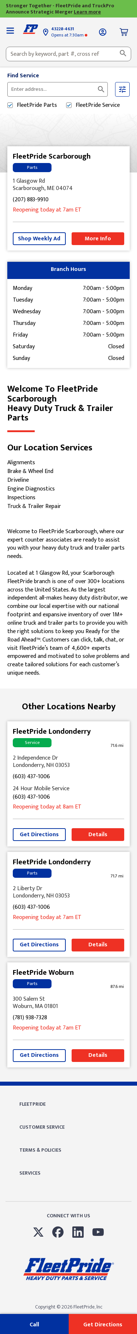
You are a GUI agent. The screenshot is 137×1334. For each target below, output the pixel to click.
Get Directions (39, 834)
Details (97, 834)
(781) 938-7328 (30, 1018)
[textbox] (68, 54)
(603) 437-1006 (31, 777)
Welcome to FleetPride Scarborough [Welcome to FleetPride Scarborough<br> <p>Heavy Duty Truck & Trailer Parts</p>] (68, 403)
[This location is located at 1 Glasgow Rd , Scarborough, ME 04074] (68, 185)
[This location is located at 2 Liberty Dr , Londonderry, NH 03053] (68, 892)
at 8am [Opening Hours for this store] (47, 807)
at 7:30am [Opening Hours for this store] (69, 35)
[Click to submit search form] (101, 89)
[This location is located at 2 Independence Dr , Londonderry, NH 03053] (68, 762)
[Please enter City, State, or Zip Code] (53, 89)
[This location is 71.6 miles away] (117, 745)
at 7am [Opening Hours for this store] (47, 210)
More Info (98, 239)
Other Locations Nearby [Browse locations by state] (68, 706)
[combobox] (68, 54)
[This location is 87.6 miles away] (117, 987)
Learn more (87, 12)
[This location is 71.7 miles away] (117, 876)
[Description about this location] (68, 603)
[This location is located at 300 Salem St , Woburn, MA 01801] (68, 1003)
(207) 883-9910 (31, 200)
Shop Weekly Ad (39, 239)
